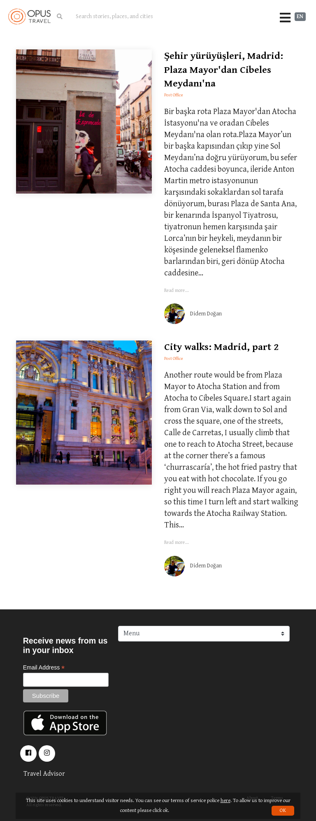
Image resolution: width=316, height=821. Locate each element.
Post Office (173, 95)
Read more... (176, 290)
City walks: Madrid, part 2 (221, 347)
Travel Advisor (44, 774)
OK (283, 810)
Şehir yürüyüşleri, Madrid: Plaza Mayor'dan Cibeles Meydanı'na (223, 69)
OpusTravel (29, 16)
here (225, 801)
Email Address (44, 668)
